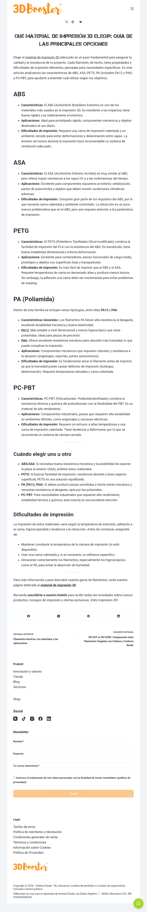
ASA (19, 162)
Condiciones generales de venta (35, 837)
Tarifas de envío (24, 827)
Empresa (73, 756)
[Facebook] (29, 616)
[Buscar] (66, 22)
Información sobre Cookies (32, 847)
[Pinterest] (89, 616)
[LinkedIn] (119, 616)
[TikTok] (24, 719)
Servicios (19, 687)
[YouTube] (15, 719)
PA (18, 299)
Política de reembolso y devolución (37, 832)
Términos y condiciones (29, 842)
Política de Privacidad (28, 852)
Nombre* (73, 744)
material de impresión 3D (42, 57)
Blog (16, 682)
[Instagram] (32, 719)
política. (38, 889)
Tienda (18, 676)
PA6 (24, 340)
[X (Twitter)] (59, 616)
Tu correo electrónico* (73, 768)
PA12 (25, 330)
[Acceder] (72, 22)
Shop (16, 699)
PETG (21, 230)
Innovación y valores (27, 671)
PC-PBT (24, 387)
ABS (19, 94)
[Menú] (132, 8)
